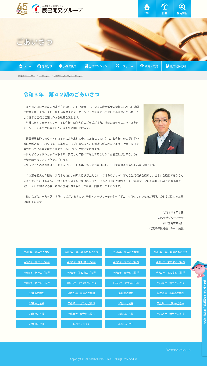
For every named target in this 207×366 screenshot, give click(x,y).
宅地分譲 (47, 66)
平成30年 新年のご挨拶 (170, 282)
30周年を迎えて (81, 323)
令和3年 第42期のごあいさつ (68, 75)
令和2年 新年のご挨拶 (37, 282)
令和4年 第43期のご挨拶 (170, 262)
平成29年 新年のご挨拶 (81, 293)
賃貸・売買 (151, 66)
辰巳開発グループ (26, 75)
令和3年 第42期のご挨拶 (81, 272)
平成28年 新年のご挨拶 (170, 293)
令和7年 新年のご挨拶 (126, 252)
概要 (164, 13)
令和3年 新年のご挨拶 (126, 272)
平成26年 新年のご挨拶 (170, 303)
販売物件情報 (178, 66)
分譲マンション (98, 66)
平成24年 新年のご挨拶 (170, 313)
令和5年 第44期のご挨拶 (81, 262)
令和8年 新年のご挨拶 (37, 252)
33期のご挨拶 (125, 313)
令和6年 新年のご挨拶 (37, 262)
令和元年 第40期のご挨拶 (81, 282)
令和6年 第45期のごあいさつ (170, 252)
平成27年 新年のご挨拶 (81, 303)
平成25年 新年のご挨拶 (81, 313)
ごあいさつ (44, 75)
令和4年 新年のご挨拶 (37, 272)
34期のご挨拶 (36, 313)
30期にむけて (125, 323)
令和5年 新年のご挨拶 (126, 262)
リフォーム (126, 66)
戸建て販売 (69, 66)
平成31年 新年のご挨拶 (126, 282)
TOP (146, 13)
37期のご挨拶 (125, 293)
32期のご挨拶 (36, 323)
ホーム (27, 66)
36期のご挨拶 (36, 303)
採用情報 (182, 13)
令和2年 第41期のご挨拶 (170, 272)
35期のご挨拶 (125, 303)
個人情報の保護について (178, 349)
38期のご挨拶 (36, 293)
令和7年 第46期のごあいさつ (81, 252)
